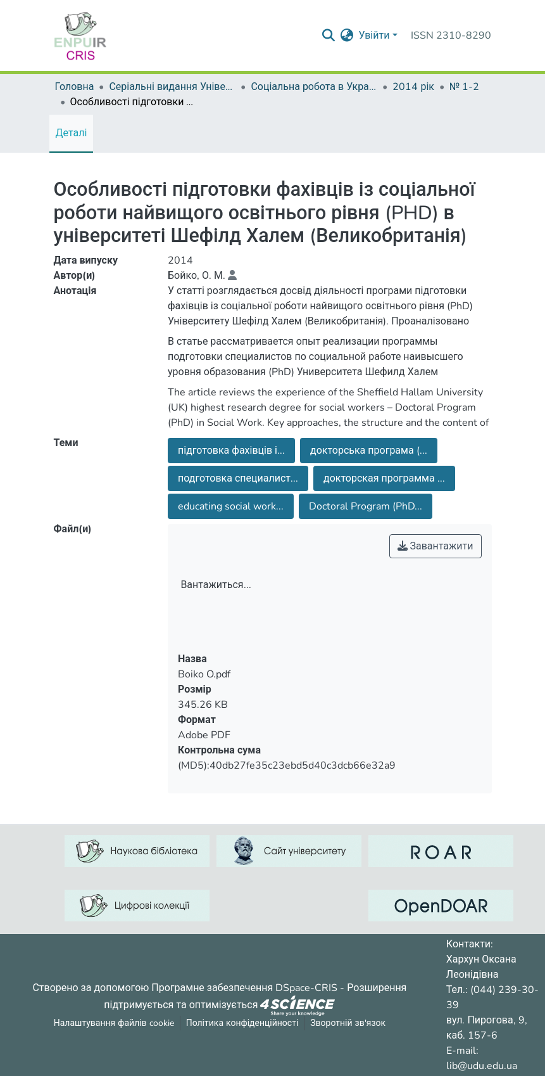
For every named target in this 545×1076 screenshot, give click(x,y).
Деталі (71, 133)
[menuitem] (346, 35)
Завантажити (435, 546)
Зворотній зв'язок (347, 1023)
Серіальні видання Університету (172, 87)
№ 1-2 (464, 87)
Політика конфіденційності (242, 1023)
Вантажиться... (215, 585)
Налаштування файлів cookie (114, 1023)
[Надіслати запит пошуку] (328, 35)
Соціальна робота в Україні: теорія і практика (314, 87)
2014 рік (413, 87)
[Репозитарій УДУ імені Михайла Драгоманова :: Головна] (80, 35)
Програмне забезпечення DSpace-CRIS (244, 988)
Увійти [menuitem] (373, 35)
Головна (74, 87)
